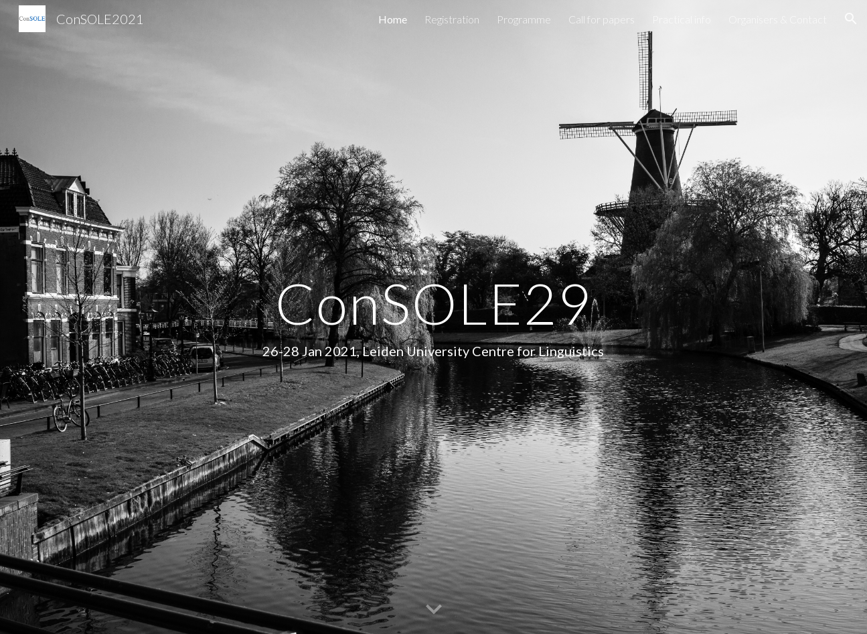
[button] (851, 19)
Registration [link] (451, 19)
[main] (433, 316)
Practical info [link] (681, 19)
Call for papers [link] (601, 19)
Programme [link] (524, 19)
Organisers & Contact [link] (777, 19)
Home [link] (392, 19)
